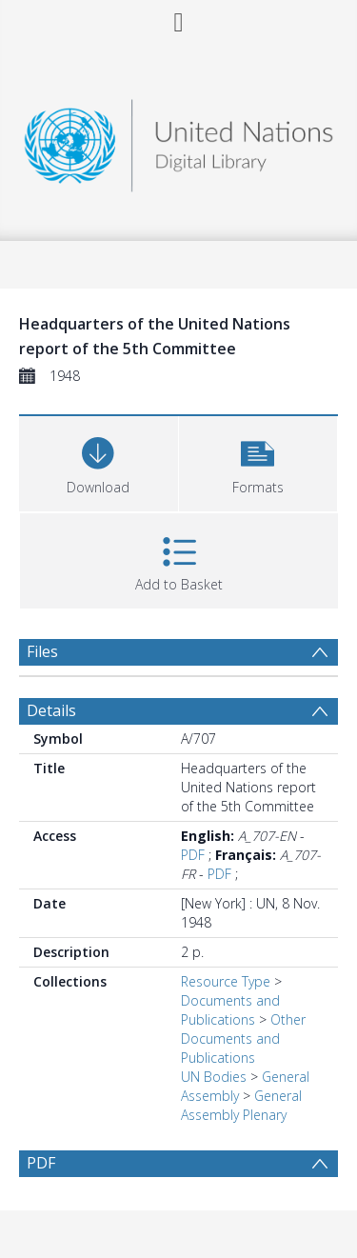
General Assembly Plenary (241, 1105)
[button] (258, 461)
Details (51, 710)
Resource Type (225, 981)
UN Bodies (214, 1077)
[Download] (98, 461)
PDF (193, 855)
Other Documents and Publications (243, 1038)
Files (42, 651)
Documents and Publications (230, 1009)
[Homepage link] (179, 140)
